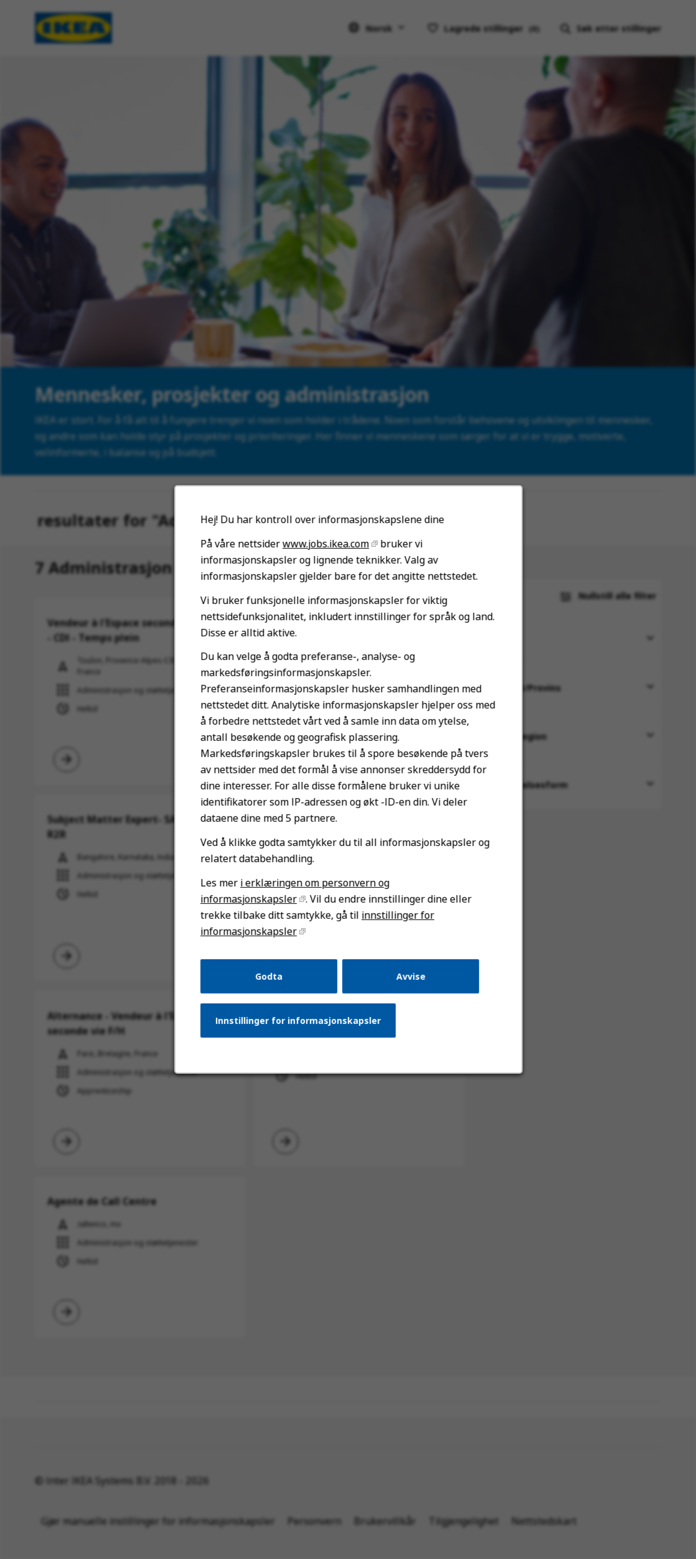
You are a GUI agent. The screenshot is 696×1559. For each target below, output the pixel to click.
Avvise (409, 984)
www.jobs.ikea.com (326, 560)
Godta (270, 984)
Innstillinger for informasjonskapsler (299, 1027)
